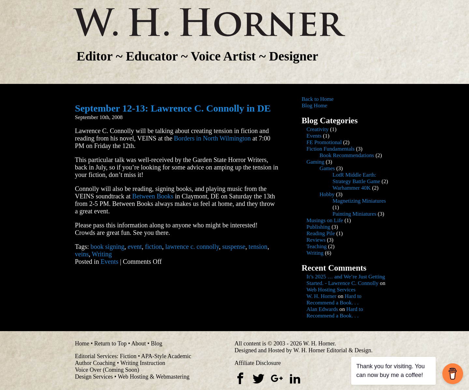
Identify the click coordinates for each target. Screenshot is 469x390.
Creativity (317, 129)
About (138, 343)
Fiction (128, 356)
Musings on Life (324, 220)
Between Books (152, 196)
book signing (107, 246)
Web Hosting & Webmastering (153, 376)
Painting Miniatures (355, 214)
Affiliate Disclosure (257, 363)
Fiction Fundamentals (330, 149)
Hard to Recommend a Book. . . (334, 299)
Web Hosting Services (331, 290)
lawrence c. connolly (192, 246)
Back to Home (318, 99)
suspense (233, 246)
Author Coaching (95, 363)
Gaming (315, 162)
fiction (153, 246)
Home (82, 343)
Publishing (318, 227)
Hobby (327, 194)
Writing (102, 254)
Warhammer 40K (352, 188)
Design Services (94, 376)
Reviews (316, 240)
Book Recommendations (347, 155)
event (135, 246)
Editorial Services (96, 356)
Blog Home (314, 105)
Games (327, 168)
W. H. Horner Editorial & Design (332, 350)
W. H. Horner (321, 296)
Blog (156, 343)
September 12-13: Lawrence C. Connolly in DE (173, 108)
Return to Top (110, 343)
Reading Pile (320, 233)
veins (82, 254)
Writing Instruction (142, 363)
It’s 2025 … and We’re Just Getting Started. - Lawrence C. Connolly (345, 280)
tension (258, 246)
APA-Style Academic (166, 356)
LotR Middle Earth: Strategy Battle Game (356, 178)
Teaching (316, 246)
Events (109, 261)
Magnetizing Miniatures (359, 201)
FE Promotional (324, 142)
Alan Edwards (322, 309)
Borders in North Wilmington (212, 138)
